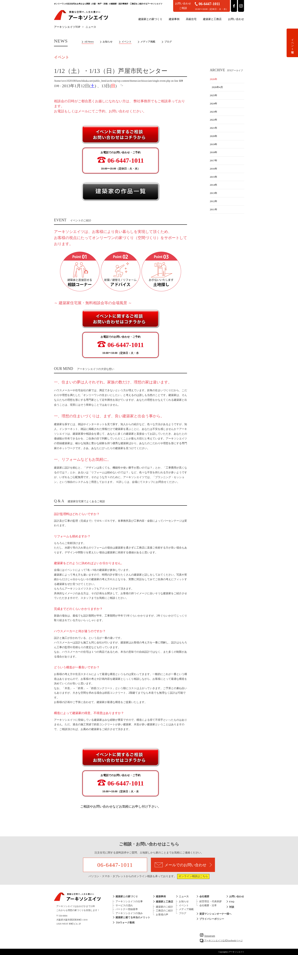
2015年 (213, 176)
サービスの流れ (124, 905)
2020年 (213, 136)
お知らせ (108, 41)
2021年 (213, 127)
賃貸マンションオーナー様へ (215, 913)
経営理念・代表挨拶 (210, 901)
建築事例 (174, 19)
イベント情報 (292, 43)
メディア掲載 (147, 41)
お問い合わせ (236, 19)
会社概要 (204, 896)
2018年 (213, 152)
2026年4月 (217, 87)
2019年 (213, 144)
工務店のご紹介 (164, 910)
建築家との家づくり (150, 19)
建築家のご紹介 (164, 906)
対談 (231, 906)
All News (89, 41)
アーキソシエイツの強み (129, 913)
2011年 (213, 209)
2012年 (213, 201)
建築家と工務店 (212, 19)
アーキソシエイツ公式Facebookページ (223, 940)
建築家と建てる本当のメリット (133, 917)
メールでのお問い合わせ (183, 864)
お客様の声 (162, 914)
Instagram (207, 935)
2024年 (213, 103)
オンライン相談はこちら (193, 876)
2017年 (213, 160)
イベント (127, 41)
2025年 (213, 95)
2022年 (213, 119)
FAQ (231, 901)
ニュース (184, 896)
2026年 (213, 79)
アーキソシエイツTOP (67, 27)
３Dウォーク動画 (125, 922)
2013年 (213, 193)
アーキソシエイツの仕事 (129, 901)
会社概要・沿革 (208, 905)
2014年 (213, 184)
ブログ (168, 41)
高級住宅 (191, 19)
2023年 (213, 111)
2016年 (213, 168)
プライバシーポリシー (211, 918)
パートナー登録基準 (127, 909)
